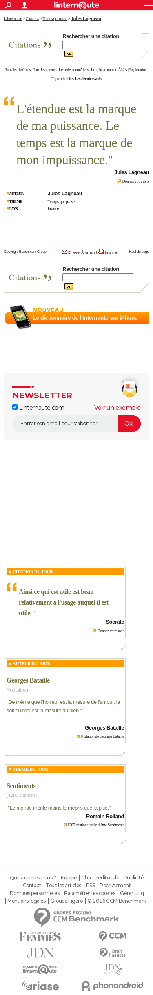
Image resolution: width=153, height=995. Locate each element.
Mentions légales (26, 901)
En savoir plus (131, 328)
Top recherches (63, 78)
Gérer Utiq (132, 893)
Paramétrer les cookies (89, 893)
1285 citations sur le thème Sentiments (95, 825)
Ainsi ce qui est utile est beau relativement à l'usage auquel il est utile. (64, 602)
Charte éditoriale (100, 878)
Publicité (133, 878)
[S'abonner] (76, 423)
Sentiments (21, 785)
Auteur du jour (31, 663)
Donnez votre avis (135, 181)
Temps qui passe (61, 201)
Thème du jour (30, 769)
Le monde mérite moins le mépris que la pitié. (59, 808)
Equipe (68, 878)
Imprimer (111, 252)
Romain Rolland (105, 816)
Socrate (115, 622)
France (53, 208)
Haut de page (139, 252)
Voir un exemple (117, 407)
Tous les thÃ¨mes (18, 69)
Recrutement (115, 885)
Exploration (138, 69)
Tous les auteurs (45, 69)
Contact (32, 885)
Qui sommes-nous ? (33, 878)
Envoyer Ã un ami (81, 252)
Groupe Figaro (66, 901)
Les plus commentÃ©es (109, 69)
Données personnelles (35, 893)
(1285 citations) (22, 795)
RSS (90, 885)
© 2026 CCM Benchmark (116, 901)
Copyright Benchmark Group (25, 252)
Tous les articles (63, 885)
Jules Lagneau (86, 18)
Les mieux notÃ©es (74, 69)
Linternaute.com (38, 407)
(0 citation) (17, 690)
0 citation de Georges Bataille (102, 736)
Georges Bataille (28, 680)
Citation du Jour (33, 571)
